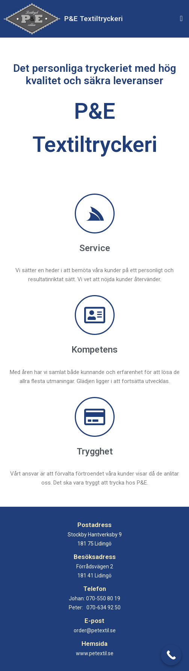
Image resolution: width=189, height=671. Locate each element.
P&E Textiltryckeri (93, 18)
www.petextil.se (94, 653)
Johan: (94, 598)
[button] (181, 18)
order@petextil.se (95, 630)
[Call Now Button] (171, 655)
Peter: (95, 607)
